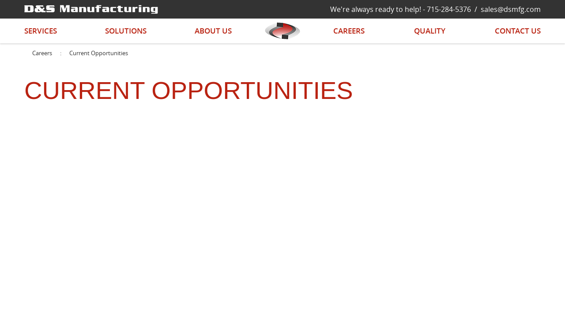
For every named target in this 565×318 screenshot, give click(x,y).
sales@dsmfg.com (511, 9)
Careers (349, 31)
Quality (429, 31)
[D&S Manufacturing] (91, 8)
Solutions (126, 31)
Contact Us (518, 31)
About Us (213, 31)
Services (40, 31)
